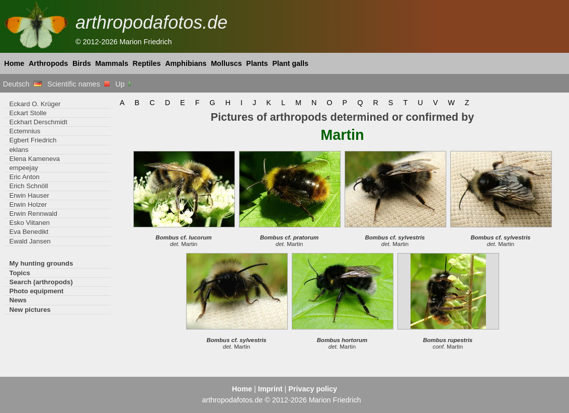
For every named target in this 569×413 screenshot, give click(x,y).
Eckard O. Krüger (34, 104)
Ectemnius (24, 131)
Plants (257, 63)
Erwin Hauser (29, 195)
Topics (19, 273)
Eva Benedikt (28, 231)
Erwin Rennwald (33, 213)
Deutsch (22, 84)
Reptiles (147, 63)
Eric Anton (24, 177)
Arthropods (48, 63)
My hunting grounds (41, 263)
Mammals (111, 63)
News (18, 300)
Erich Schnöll (28, 186)
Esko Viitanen (29, 222)
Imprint (270, 389)
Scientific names (78, 84)
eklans (18, 149)
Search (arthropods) (40, 282)
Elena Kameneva (34, 158)
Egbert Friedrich (32, 140)
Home (14, 63)
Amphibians (185, 63)
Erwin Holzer (28, 204)
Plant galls (290, 63)
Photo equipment (36, 291)
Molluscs (226, 63)
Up (123, 84)
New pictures (29, 309)
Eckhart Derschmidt (38, 122)
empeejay (23, 168)
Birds (81, 63)
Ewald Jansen (29, 241)
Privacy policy (312, 389)
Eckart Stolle (27, 113)
